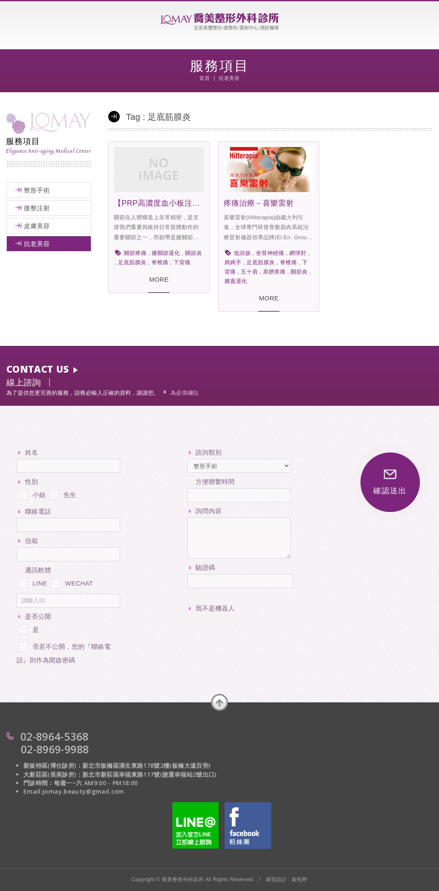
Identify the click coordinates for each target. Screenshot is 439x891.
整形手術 (37, 190)
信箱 (31, 540)
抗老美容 (37, 243)
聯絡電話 (38, 511)
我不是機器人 (215, 608)
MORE (159, 279)
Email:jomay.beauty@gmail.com (73, 791)
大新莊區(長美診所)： (52, 774)
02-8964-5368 (54, 736)
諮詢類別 (209, 452)
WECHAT (71, 582)
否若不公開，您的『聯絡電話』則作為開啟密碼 (64, 652)
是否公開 (38, 616)
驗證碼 (205, 567)
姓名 (31, 452)
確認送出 (390, 482)
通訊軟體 (38, 570)
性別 (31, 481)
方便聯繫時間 (215, 481)
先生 (62, 493)
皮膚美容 (37, 225)
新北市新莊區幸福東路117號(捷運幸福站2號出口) (149, 774)
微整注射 (37, 208)
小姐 (31, 493)
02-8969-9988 (55, 749)
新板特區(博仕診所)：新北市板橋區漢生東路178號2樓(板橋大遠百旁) (116, 765)
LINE (32, 582)
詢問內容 (209, 511)
